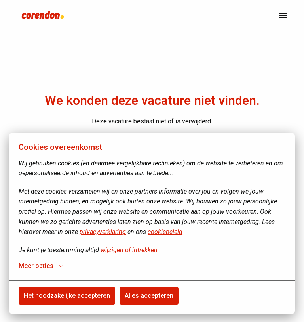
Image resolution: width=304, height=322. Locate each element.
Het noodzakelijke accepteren (67, 295)
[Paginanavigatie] (283, 16)
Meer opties (41, 266)
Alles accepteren (149, 295)
